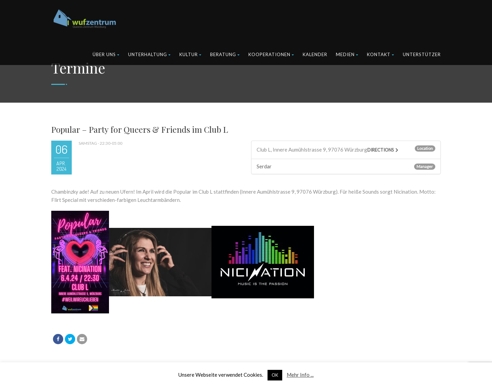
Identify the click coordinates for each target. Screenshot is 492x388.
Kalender (315, 54)
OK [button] (275, 375)
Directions (380, 150)
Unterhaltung (149, 54)
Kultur (190, 54)
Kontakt (380, 54)
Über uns (106, 54)
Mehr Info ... (300, 375)
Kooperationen (271, 54)
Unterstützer (422, 54)
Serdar (264, 166)
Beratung (225, 54)
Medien (347, 54)
